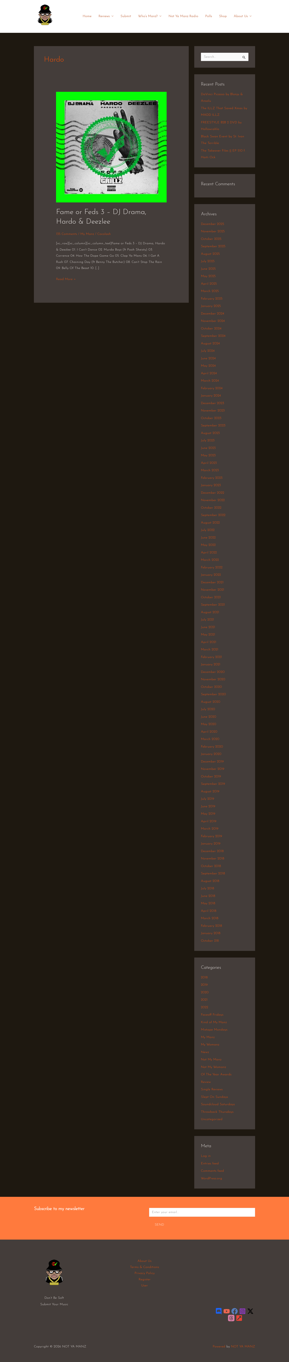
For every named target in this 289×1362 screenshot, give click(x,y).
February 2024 (211, 388)
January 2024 (211, 395)
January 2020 (211, 754)
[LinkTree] (239, 1318)
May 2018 (208, 903)
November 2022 (213, 500)
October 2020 (211, 687)
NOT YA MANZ (46, 27)
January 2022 (211, 575)
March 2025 (210, 291)
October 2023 (211, 418)
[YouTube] (226, 1311)
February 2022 (211, 567)
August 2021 (210, 612)
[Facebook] (234, 1311)
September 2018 (213, 873)
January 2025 (211, 306)
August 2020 (210, 702)
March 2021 (209, 649)
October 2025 (211, 239)
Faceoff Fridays (212, 1015)
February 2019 (211, 836)
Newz (205, 1052)
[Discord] (218, 1311)
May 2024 (208, 366)
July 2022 (208, 530)
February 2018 (211, 926)
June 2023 (208, 448)
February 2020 (212, 746)
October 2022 (211, 508)
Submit (127, 16)
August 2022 (210, 522)
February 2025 (211, 298)
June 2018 (208, 896)
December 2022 (212, 493)
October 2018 (211, 866)
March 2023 (210, 470)
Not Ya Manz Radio (184, 16)
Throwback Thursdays (217, 1112)
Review (206, 1082)
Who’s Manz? (151, 16)
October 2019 (211, 776)
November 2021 (212, 590)
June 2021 (208, 627)
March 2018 (209, 918)
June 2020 (208, 717)
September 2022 (213, 515)
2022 (204, 1007)
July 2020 (208, 709)
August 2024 (210, 343)
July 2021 (207, 619)
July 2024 (208, 351)
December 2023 (212, 403)
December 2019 (212, 761)
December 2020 (213, 672)
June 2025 (208, 269)
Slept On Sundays (214, 1097)
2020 (205, 992)
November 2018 (212, 858)
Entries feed (210, 1163)
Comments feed (212, 1171)
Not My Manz (211, 1059)
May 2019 (208, 814)
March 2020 (210, 739)
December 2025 (212, 224)
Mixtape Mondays (214, 1029)
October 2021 (211, 597)
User (144, 1285)
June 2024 (208, 358)
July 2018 (207, 888)
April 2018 (208, 911)
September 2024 (213, 336)
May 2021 (208, 634)
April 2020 (209, 732)
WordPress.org (211, 1178)
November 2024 (213, 321)
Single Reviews (212, 1089)
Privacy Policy (145, 1273)
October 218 (210, 941)
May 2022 (208, 545)
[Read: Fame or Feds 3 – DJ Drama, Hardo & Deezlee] (111, 147)
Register (145, 1279)
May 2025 (208, 276)
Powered (219, 1346)
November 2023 (213, 410)
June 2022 (208, 537)
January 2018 (210, 933)
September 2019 (213, 784)
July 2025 (208, 261)
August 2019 (210, 791)
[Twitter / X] (250, 1311)
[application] (114, 16)
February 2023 (211, 478)
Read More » (66, 278)
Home (89, 16)
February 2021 (211, 657)
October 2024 (211, 328)
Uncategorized (211, 1119)
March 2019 (209, 829)
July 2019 (207, 799)
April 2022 (209, 552)
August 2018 (210, 881)
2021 (204, 1000)
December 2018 (212, 851)
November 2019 (212, 769)
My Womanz (210, 1044)
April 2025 (209, 284)
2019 (204, 985)
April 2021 (208, 642)
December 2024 (212, 313)
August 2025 (210, 254)
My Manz (87, 234)
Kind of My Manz (214, 1022)
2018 (204, 977)
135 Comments (66, 234)
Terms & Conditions (144, 1267)
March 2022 (210, 560)
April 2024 (209, 373)
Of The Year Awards (216, 1074)
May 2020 (208, 724)
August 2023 (210, 433)
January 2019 (210, 843)
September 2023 (213, 425)
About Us (243, 16)
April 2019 (208, 821)
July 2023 (208, 440)
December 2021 (212, 582)
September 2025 (213, 246)
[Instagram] (242, 1311)
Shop (223, 16)
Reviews (108, 16)
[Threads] (231, 1318)
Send (159, 1225)
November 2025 (213, 231)
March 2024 (210, 381)
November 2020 (213, 679)
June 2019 (208, 806)
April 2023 (209, 463)
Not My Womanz (213, 1067)
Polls (209, 16)
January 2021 (210, 664)
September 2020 (213, 694)
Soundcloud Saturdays (218, 1104)
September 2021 (213, 605)
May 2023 (208, 455)
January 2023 (211, 485)
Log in (206, 1156)
